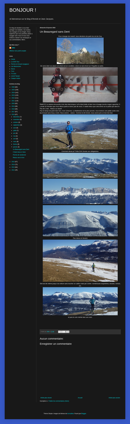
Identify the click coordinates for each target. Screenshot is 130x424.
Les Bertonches (16, 66)
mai (14, 136)
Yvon (12, 71)
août (14, 128)
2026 (13, 87)
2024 (13, 92)
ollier (13, 48)
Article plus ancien (114, 398)
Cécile (13, 59)
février (15, 144)
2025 (13, 90)
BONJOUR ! (22, 10)
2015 (13, 162)
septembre (16, 125)
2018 (13, 109)
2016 (13, 114)
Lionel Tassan (15, 76)
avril (14, 139)
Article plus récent (46, 398)
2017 (13, 111)
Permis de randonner (19, 155)
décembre (16, 117)
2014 (13, 164)
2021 (13, 101)
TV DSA (13, 74)
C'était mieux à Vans (19, 152)
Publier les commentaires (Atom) (59, 401)
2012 (13, 170)
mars (15, 141)
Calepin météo (15, 78)
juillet (15, 130)
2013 (13, 167)
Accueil (80, 398)
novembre (16, 119)
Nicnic (13, 69)
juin (14, 133)
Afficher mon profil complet (17, 51)
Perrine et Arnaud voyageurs (20, 64)
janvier (15, 147)
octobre (15, 122)
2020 (13, 103)
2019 (13, 106)
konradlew (70, 413)
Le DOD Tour (15, 62)
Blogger (83, 413)
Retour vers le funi (18, 157)
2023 (13, 95)
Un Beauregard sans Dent (21, 149)
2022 (13, 98)
